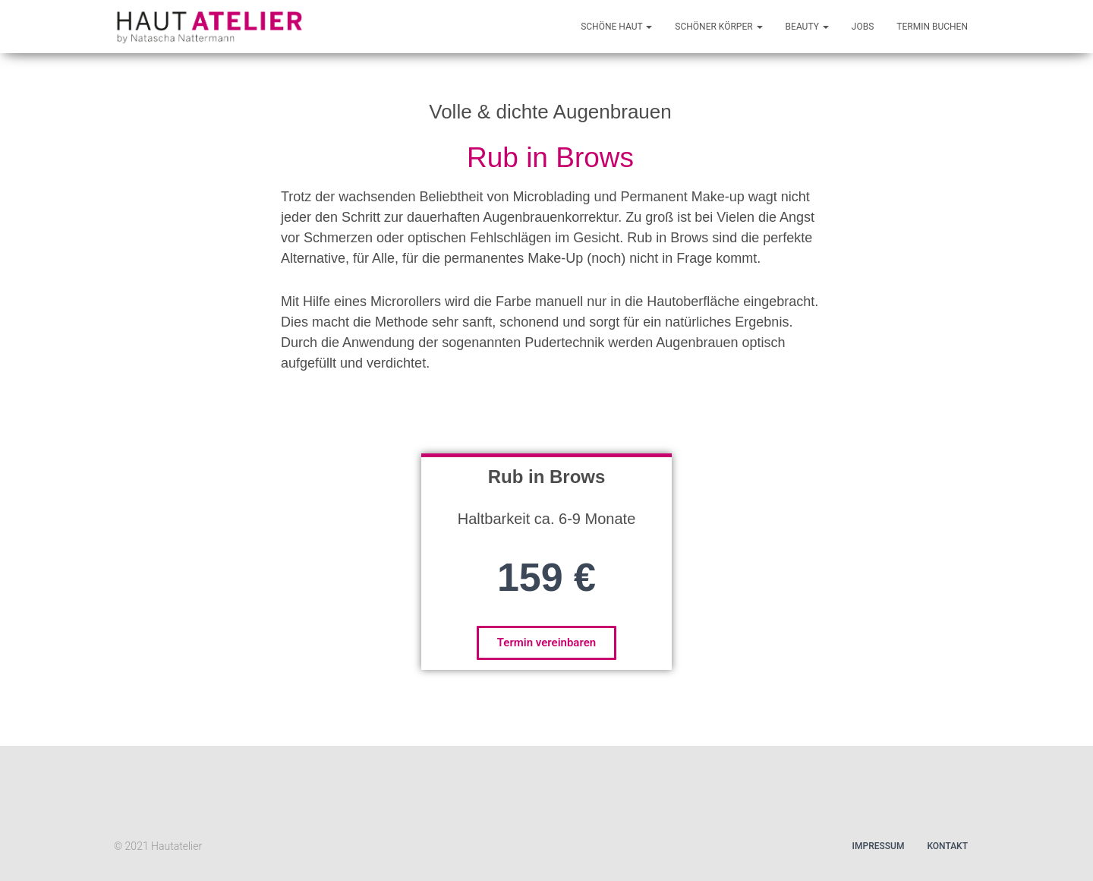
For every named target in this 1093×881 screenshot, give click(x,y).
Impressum (878, 846)
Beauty (807, 26)
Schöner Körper (718, 26)
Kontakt (947, 846)
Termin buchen (932, 26)
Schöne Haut (616, 26)
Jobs (863, 26)
